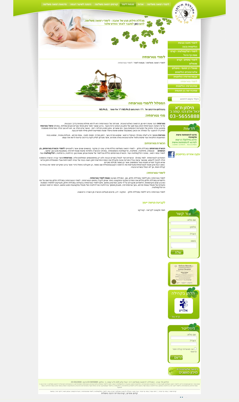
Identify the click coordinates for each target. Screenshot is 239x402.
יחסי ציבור (153, 392)
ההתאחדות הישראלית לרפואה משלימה (60, 385)
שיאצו (47, 151)
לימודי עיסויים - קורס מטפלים (187, 61)
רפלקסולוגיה (120, 385)
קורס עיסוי (110, 392)
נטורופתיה (84, 385)
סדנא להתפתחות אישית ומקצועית (186, 137)
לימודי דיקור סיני (175, 387)
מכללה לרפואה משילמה (123, 392)
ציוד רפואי (135, 392)
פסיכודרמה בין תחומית (186, 90)
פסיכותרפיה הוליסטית (186, 86)
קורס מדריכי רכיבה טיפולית (113, 394)
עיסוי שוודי (146, 387)
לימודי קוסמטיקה (106, 387)
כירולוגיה (166, 387)
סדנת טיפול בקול (94, 387)
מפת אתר (197, 385)
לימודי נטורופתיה (188, 81)
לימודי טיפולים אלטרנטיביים (98, 385)
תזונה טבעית (130, 385)
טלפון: (193, 227)
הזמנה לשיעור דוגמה (80, 4)
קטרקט (141, 210)
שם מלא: (191, 220)
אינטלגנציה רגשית (69, 387)
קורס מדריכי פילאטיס (157, 385)
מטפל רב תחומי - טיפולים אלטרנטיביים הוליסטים (184, 70)
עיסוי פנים (58, 387)
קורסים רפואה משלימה (106, 4)
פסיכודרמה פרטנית (82, 387)
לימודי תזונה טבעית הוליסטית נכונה (187, 45)
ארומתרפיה (185, 387)
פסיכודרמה (77, 385)
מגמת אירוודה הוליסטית (185, 76)
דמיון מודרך (116, 387)
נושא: (193, 241)
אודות (140, 4)
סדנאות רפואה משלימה (55, 4)
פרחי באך (43, 385)
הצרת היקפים (76, 392)
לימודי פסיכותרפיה (87, 392)
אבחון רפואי (66, 392)
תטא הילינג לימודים (135, 387)
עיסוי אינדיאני (49, 387)
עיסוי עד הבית (163, 392)
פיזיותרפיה (124, 387)
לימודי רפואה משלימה (158, 4)
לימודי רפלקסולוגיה (100, 392)
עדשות (52, 392)
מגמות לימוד (127, 4)
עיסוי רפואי (111, 385)
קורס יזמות (173, 392)
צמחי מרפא (193, 387)
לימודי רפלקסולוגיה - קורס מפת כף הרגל (183, 53)
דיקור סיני (59, 392)
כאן (136, 23)
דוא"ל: (193, 234)
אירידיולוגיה (153, 387)
